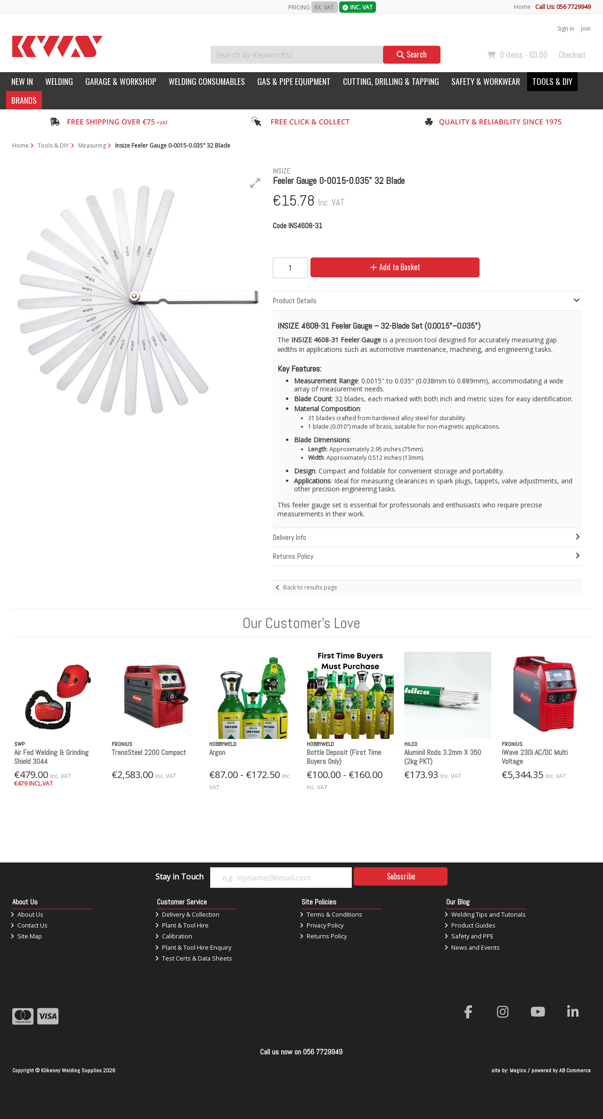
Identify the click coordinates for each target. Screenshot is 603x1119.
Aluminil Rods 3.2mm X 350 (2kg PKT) (442, 756)
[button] (255, 183)
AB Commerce (575, 1070)
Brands (24, 100)
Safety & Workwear (485, 81)
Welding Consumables (207, 81)
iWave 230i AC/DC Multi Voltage (535, 756)
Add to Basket (395, 267)
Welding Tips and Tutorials (485, 914)
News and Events (472, 947)
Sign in (565, 29)
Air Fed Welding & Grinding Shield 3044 (51, 756)
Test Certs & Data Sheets (193, 958)
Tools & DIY (552, 81)
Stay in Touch (179, 877)
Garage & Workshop (120, 81)
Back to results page (310, 587)
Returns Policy (323, 936)
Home (522, 7)
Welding (59, 81)
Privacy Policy (321, 925)
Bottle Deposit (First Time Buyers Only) (344, 756)
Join (586, 29)
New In (22, 81)
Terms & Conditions (331, 914)
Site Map (26, 936)
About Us (26, 914)
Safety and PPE (469, 936)
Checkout (572, 54)
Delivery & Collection (187, 914)
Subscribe (401, 876)
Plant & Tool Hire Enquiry (193, 947)
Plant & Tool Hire (182, 925)
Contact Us (29, 925)
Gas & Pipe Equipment (294, 81)
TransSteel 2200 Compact (149, 752)
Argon (217, 752)
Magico (518, 1070)
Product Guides (470, 925)
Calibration (173, 936)
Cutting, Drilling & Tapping (391, 81)
